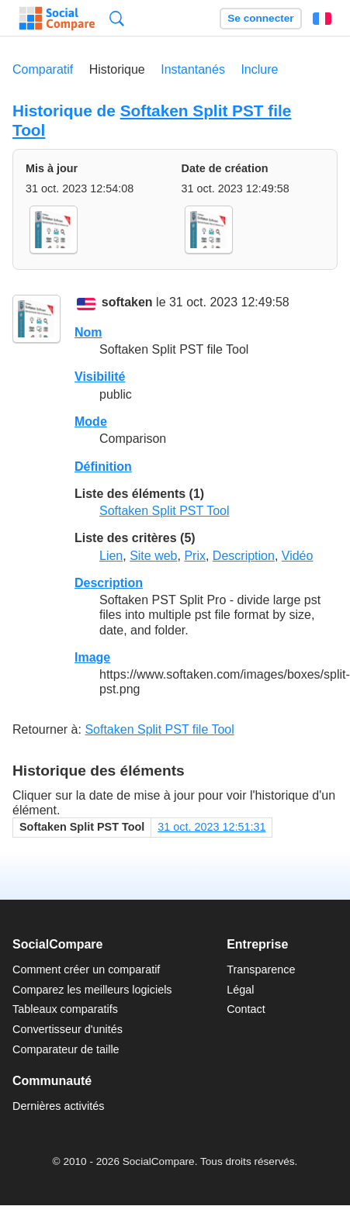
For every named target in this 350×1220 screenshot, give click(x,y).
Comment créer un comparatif (86, 969)
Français (322, 18)
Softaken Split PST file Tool (159, 729)
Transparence (261, 969)
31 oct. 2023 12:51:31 (211, 827)
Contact (246, 1009)
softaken (127, 302)
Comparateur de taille (66, 1049)
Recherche (116, 18)
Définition (103, 466)
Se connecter (260, 18)
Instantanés (193, 69)
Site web (153, 555)
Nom (88, 332)
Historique (117, 69)
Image (92, 657)
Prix (195, 555)
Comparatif (42, 69)
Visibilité (100, 376)
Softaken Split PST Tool (164, 510)
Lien (111, 555)
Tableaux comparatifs (65, 1009)
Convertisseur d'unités (67, 1029)
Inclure (259, 69)
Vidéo (298, 555)
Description (244, 555)
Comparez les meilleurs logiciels (92, 989)
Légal (240, 989)
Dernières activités (58, 1106)
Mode (91, 421)
